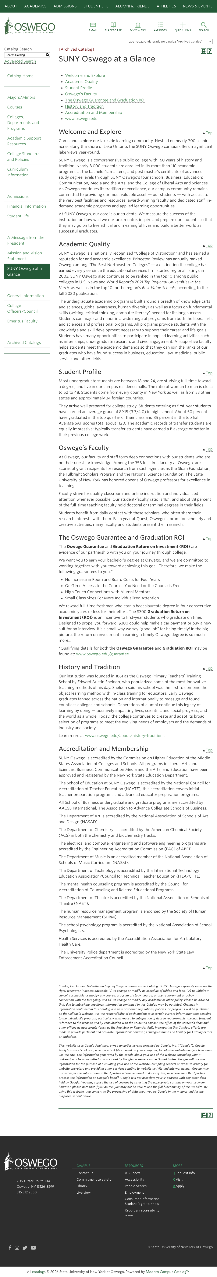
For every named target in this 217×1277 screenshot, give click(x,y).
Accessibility (134, 1179)
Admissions (65, 6)
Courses (14, 107)
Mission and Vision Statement (24, 256)
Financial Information (26, 206)
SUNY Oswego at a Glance (24, 271)
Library (82, 1186)
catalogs (39, 1272)
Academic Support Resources (24, 141)
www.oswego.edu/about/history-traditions (124, 735)
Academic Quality (81, 81)
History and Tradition (84, 106)
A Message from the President (25, 240)
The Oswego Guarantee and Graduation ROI (105, 100)
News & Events (198, 6)
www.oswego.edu (81, 118)
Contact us (85, 1173)
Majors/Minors (21, 97)
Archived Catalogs (24, 342)
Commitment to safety (94, 1179)
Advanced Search (20, 61)
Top (209, 133)
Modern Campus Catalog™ (167, 1272)
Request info (184, 1173)
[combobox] (170, 41)
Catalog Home (20, 76)
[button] (93, 27)
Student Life (95, 6)
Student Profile (78, 88)
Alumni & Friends (132, 6)
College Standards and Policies (23, 156)
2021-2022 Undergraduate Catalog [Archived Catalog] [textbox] (166, 41)
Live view (84, 1192)
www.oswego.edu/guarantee (102, 654)
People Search (136, 1186)
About (10, 6)
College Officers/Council (22, 308)
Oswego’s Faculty (81, 94)
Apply (178, 1186)
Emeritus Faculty (22, 321)
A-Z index (132, 1173)
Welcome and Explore (85, 75)
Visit (178, 1179)
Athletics (166, 6)
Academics (35, 6)
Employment (134, 1192)
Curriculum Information (18, 172)
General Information (25, 296)
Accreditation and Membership (93, 112)
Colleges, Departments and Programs (23, 123)
